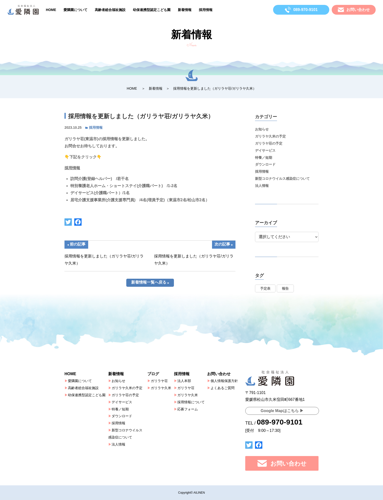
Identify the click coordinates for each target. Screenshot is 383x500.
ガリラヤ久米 (161, 388)
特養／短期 (263, 158)
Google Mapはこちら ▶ (282, 411)
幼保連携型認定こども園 (151, 10)
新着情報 (185, 10)
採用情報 (206, 10)
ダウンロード (265, 164)
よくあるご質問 (222, 388)
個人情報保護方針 (224, 381)
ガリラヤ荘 (159, 381)
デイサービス (265, 150)
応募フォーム (187, 409)
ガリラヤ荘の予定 (268, 143)
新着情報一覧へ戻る (148, 288)
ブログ (153, 374)
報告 (285, 288)
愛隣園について (75, 10)
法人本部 (184, 381)
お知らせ (262, 129)
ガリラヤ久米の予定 (270, 136)
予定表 (265, 288)
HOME (51, 10)
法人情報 (262, 186)
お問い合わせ (219, 374)
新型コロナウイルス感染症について (282, 179)
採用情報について (191, 402)
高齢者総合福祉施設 (110, 10)
